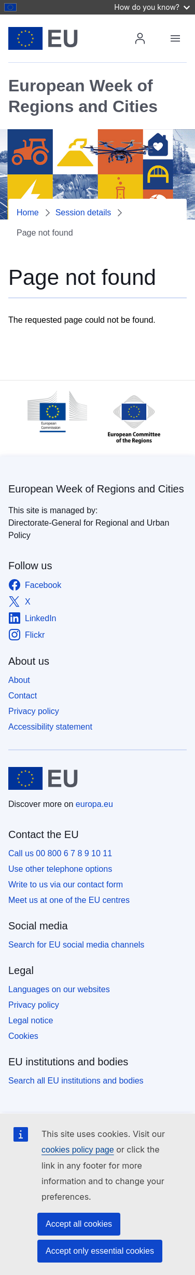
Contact (22, 695)
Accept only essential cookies (100, 1250)
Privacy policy (33, 711)
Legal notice (30, 1020)
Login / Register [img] (140, 38)
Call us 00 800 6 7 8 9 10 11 (60, 853)
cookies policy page (77, 1149)
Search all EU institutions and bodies (76, 1080)
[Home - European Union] (72, 38)
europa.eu (94, 804)
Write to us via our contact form (65, 884)
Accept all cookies (79, 1223)
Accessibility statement (50, 726)
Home (28, 212)
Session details (83, 212)
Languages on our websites (59, 989)
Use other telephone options (60, 869)
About (19, 680)
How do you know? (152, 7)
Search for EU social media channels (76, 944)
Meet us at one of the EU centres (69, 900)
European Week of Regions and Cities (96, 489)
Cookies (23, 1036)
